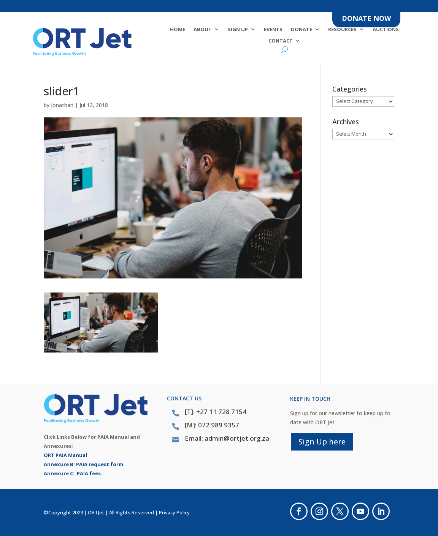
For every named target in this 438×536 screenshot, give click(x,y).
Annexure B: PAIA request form (83, 464)
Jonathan (62, 105)
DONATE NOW (366, 18)
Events (273, 30)
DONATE (301, 30)
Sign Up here (322, 441)
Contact (280, 41)
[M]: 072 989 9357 (212, 425)
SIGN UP (238, 30)
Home (177, 30)
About (203, 30)
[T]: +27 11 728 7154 (215, 411)
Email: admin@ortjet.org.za (227, 438)
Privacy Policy (174, 512)
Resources (342, 30)
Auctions (386, 30)
